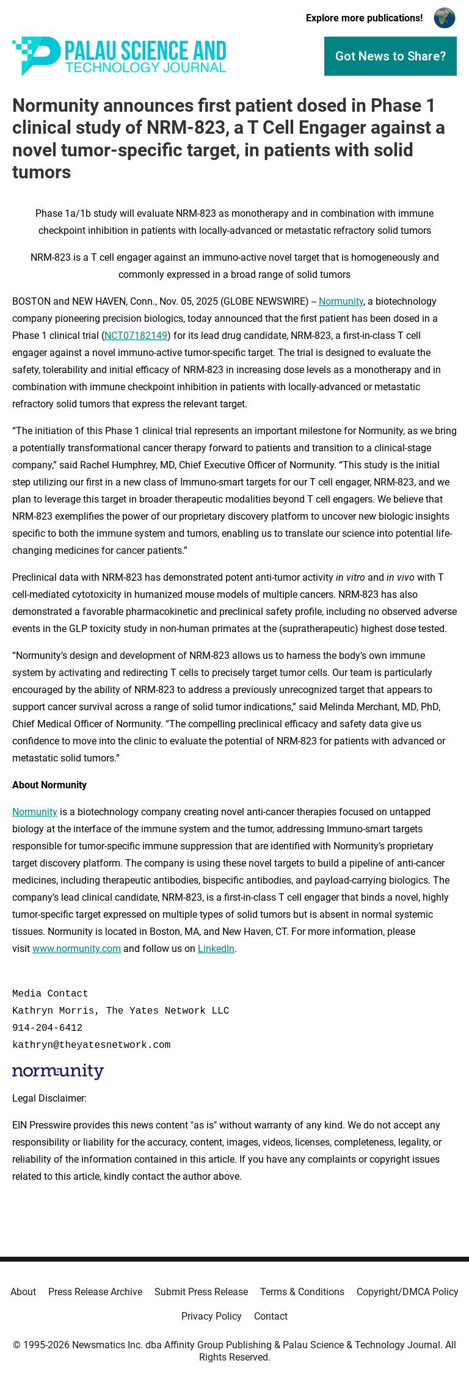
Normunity (341, 301)
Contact (271, 1316)
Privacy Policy (211, 1316)
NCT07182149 (135, 335)
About (23, 1292)
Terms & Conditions (302, 1292)
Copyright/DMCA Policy (408, 1292)
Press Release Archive (95, 1292)
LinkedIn (216, 948)
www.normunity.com (76, 948)
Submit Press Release (201, 1292)
